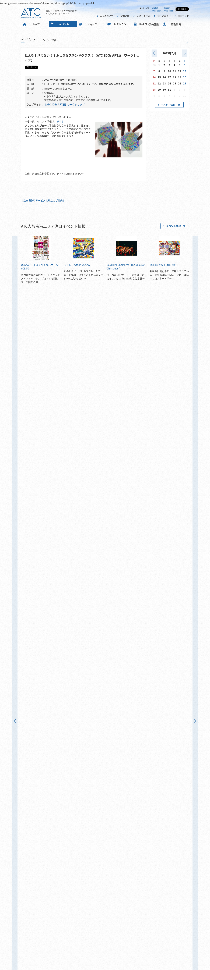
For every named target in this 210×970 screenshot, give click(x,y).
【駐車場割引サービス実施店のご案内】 (43, 200)
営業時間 (125, 15)
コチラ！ (59, 121)
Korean (167, 8)
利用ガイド (183, 15)
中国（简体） (157, 11)
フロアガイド (164, 15)
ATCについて (106, 15)
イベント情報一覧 (170, 104)
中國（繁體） (169, 11)
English (155, 8)
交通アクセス (143, 15)
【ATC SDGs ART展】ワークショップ (64, 104)
